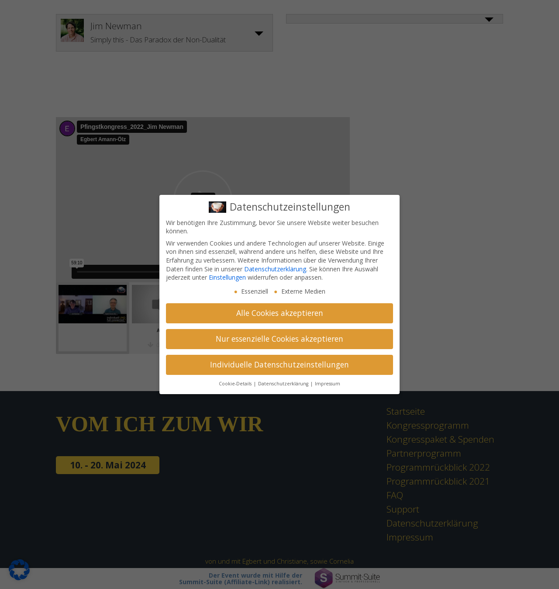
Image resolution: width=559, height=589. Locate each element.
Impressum (327, 384)
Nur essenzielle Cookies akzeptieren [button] (279, 338)
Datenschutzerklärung (275, 269)
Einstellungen (227, 277)
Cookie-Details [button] (236, 384)
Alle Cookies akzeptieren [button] (279, 313)
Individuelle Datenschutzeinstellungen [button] (279, 364)
